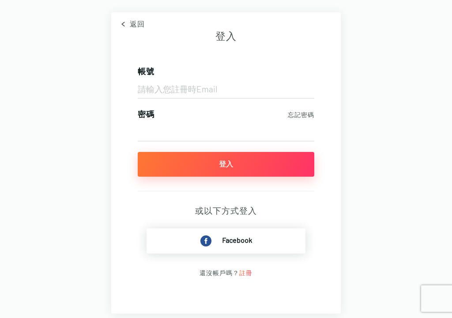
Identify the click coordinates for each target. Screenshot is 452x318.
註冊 (245, 273)
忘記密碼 (301, 115)
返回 (131, 24)
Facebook (226, 240)
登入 (226, 164)
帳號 (146, 72)
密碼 (146, 115)
